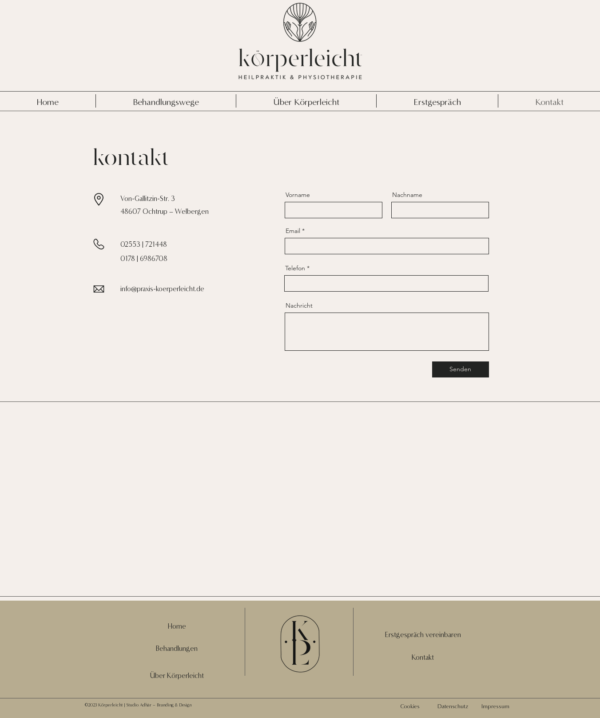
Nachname (407, 195)
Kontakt (423, 657)
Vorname (298, 195)
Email (293, 231)
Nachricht (299, 305)
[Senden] (460, 369)
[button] (423, 634)
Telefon (295, 268)
